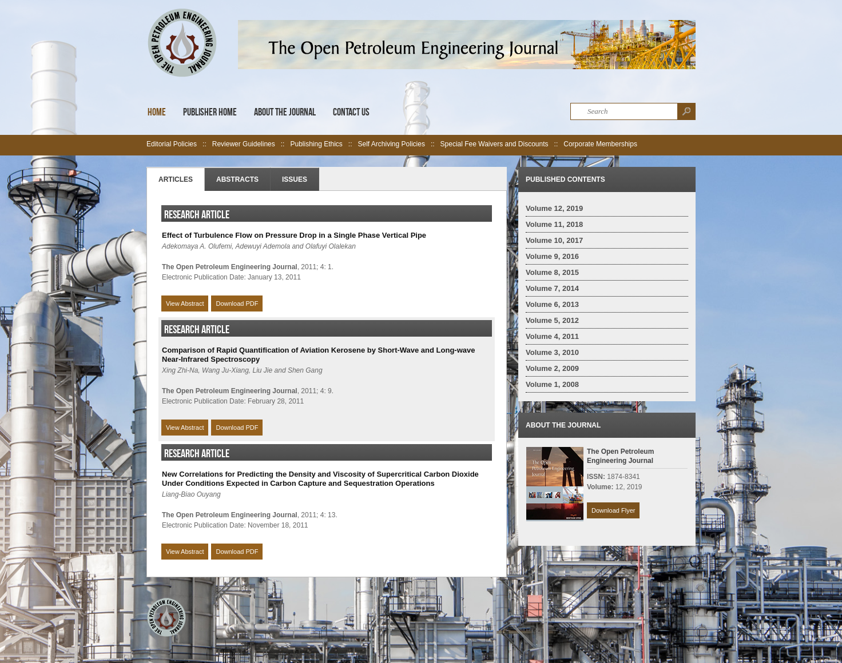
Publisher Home (210, 112)
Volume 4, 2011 (552, 336)
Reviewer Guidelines (243, 144)
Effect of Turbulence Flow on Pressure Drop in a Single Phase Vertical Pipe (294, 235)
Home (157, 112)
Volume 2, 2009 (552, 368)
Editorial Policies (171, 144)
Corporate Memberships (600, 144)
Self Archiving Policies (391, 144)
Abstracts (237, 179)
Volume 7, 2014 (552, 288)
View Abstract (185, 303)
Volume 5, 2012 (552, 320)
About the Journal (285, 112)
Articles (175, 179)
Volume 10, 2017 (554, 240)
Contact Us (351, 112)
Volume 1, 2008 (552, 384)
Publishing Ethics (316, 144)
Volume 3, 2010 (552, 352)
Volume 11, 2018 (554, 224)
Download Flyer (613, 510)
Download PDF (237, 303)
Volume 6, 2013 (552, 304)
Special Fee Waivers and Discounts (494, 144)
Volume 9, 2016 (552, 256)
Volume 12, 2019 (554, 208)
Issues (294, 179)
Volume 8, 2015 (552, 272)
